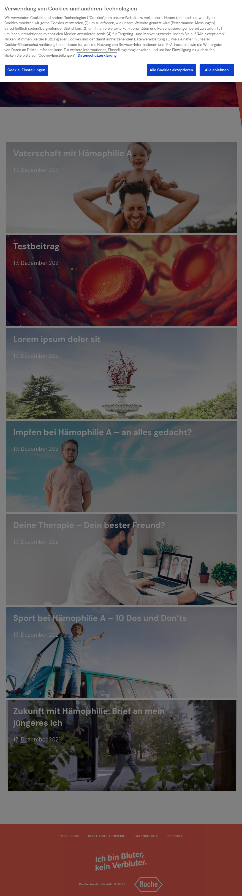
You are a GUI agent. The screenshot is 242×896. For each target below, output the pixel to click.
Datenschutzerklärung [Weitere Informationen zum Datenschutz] (97, 55)
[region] (121, 41)
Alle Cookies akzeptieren (171, 70)
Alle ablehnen (217, 70)
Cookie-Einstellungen (26, 70)
